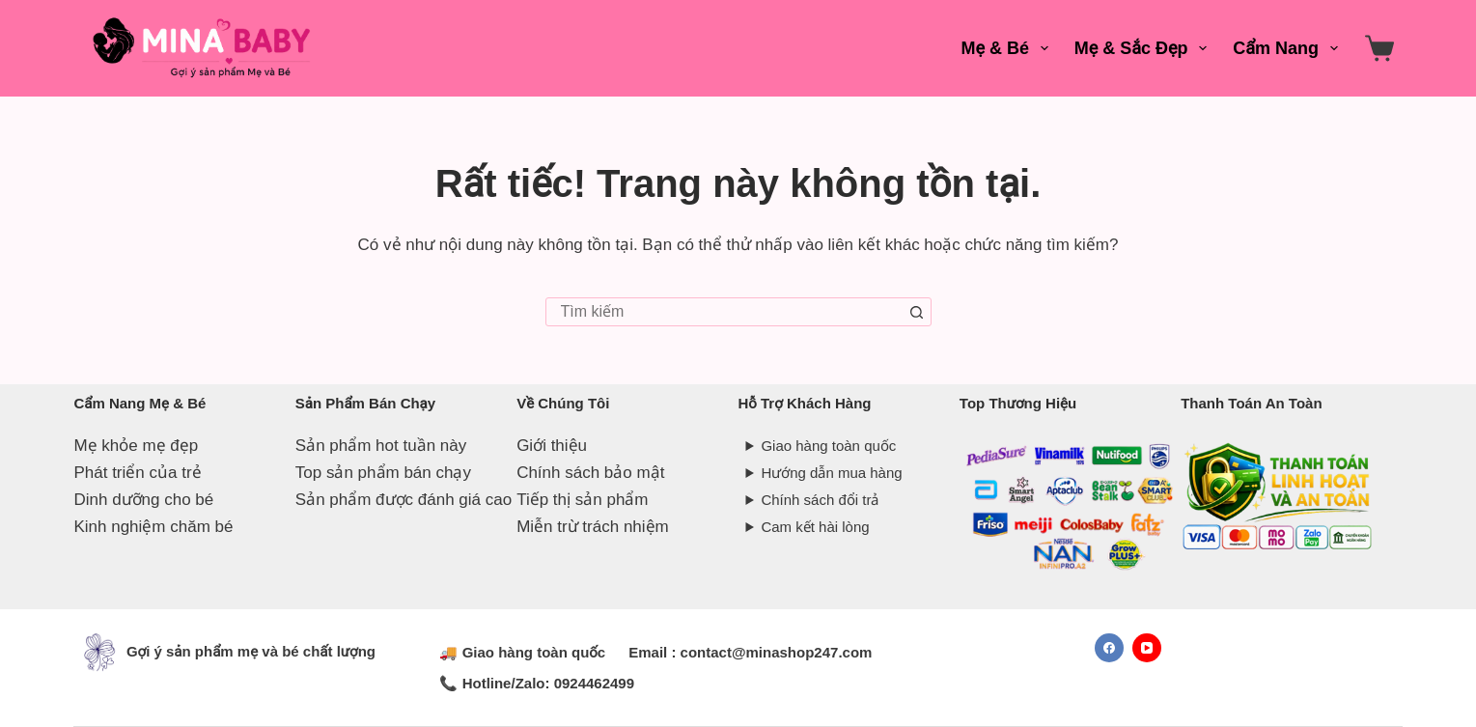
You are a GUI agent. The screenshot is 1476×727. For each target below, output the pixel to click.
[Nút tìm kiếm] (917, 311)
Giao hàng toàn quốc (828, 445)
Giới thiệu (551, 445)
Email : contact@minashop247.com (750, 652)
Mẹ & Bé (1008, 48)
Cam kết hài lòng (815, 526)
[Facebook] (1109, 647)
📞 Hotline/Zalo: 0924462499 (536, 683)
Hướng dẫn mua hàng (831, 472)
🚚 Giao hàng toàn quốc (522, 652)
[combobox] (725, 311)
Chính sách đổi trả (819, 499)
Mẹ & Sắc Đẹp (1144, 48)
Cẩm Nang (1289, 48)
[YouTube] (1146, 647)
